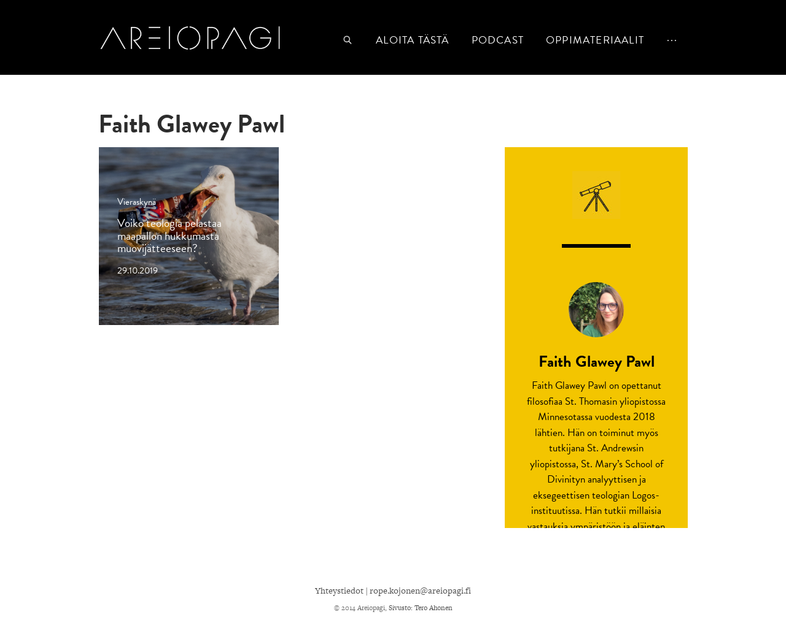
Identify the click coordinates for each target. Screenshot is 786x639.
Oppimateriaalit (595, 40)
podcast (498, 40)
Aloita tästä (412, 40)
